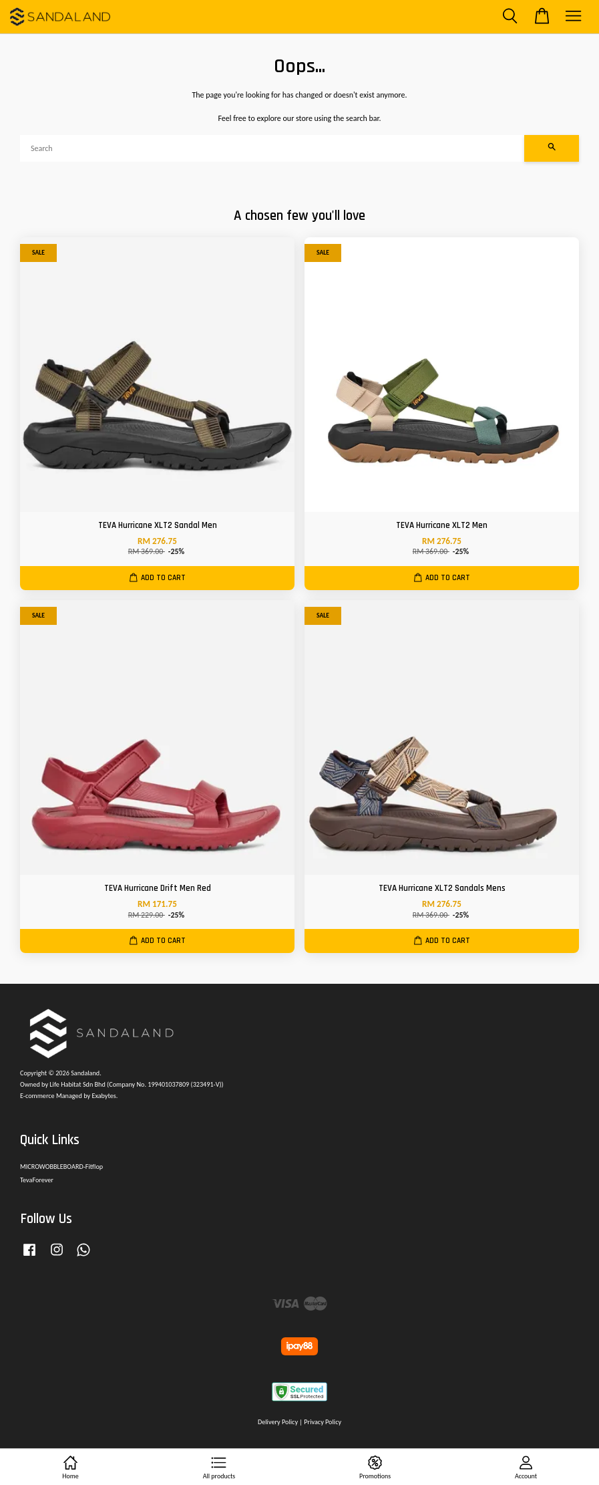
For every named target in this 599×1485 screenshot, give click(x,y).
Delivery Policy (278, 1422)
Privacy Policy (322, 1422)
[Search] (272, 148)
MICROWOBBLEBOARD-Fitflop (61, 1166)
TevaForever (36, 1180)
